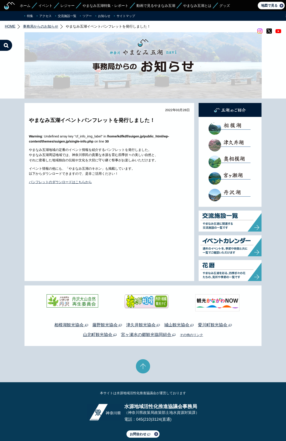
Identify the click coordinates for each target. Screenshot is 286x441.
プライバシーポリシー (102, 425)
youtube (278, 31)
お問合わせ (140, 413)
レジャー (67, 6)
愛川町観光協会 (214, 304)
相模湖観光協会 (71, 304)
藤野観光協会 (107, 304)
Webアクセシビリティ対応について (189, 425)
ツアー (87, 16)
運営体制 (78, 425)
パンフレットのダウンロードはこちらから (60, 161)
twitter (269, 31)
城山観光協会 (179, 304)
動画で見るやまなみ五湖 (155, 6)
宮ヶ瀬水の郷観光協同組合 (148, 314)
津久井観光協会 (143, 304)
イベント (45, 6)
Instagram (260, 31)
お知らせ (104, 16)
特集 (30, 16)
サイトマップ (126, 16)
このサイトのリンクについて (141, 425)
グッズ (224, 6)
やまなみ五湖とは (197, 6)
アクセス (45, 16)
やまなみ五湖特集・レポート (105, 6)
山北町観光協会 (100, 314)
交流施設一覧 (67, 16)
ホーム (25, 6)
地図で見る (269, 5)
